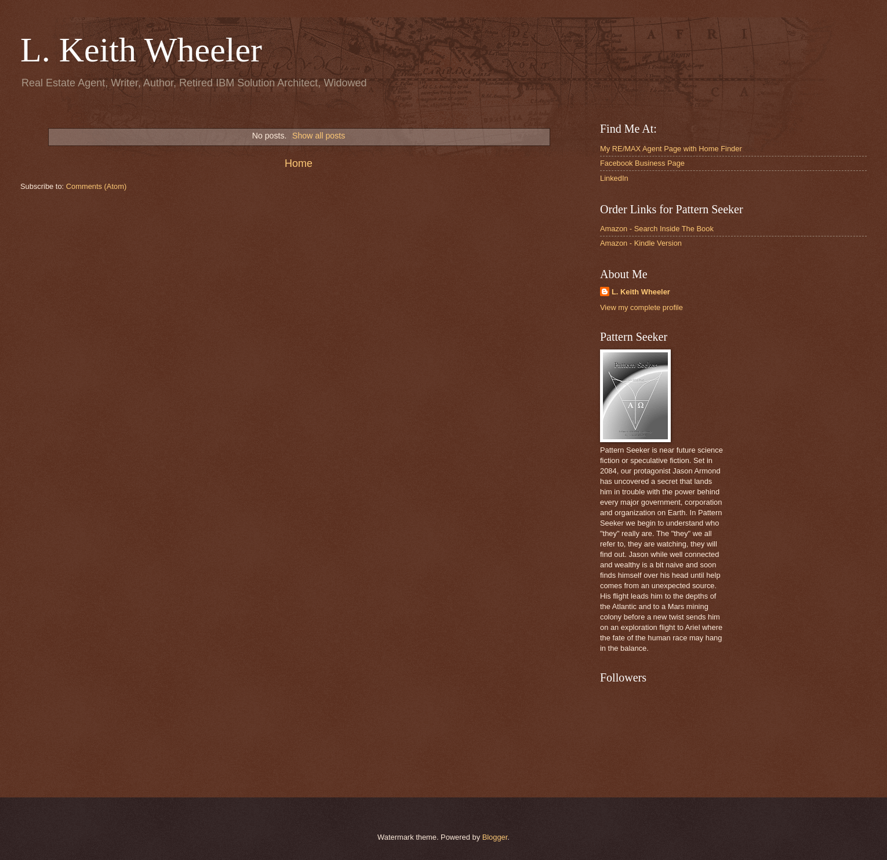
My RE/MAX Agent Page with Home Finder (671, 148)
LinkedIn (614, 178)
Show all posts (318, 135)
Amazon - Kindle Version (641, 243)
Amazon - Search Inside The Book (657, 228)
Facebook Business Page (642, 163)
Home (298, 163)
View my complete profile (641, 307)
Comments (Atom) (96, 186)
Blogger (495, 837)
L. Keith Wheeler (141, 50)
